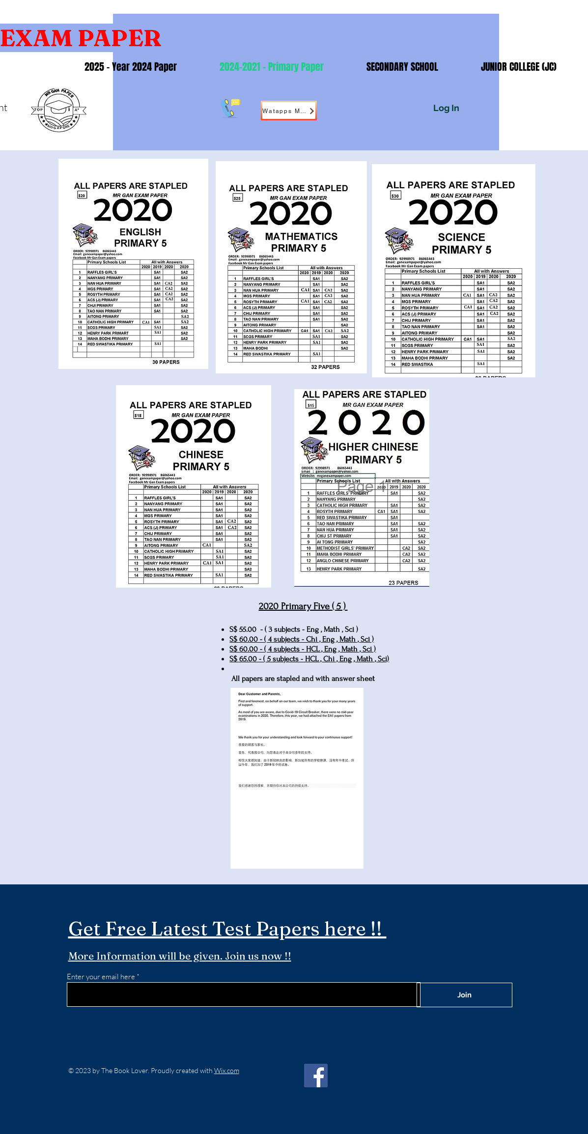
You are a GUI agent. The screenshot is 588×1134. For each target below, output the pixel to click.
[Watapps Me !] (289, 110)
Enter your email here (101, 976)
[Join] (464, 995)
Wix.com (226, 1070)
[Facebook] (316, 1075)
